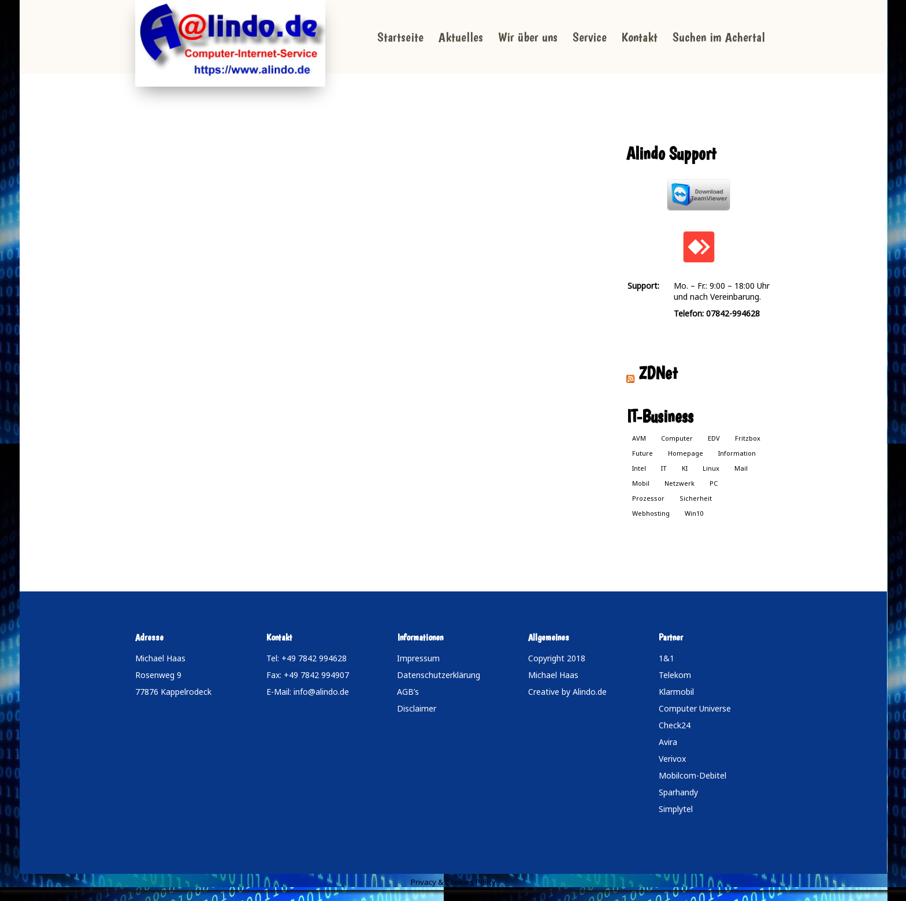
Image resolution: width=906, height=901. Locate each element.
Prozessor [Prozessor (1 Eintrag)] (648, 498)
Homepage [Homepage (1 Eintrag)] (685, 453)
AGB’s (408, 691)
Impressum (418, 658)
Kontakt (640, 37)
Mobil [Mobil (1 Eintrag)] (640, 483)
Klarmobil (676, 691)
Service (590, 37)
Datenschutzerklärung (438, 674)
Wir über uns (528, 37)
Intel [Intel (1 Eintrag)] (639, 468)
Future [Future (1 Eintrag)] (642, 453)
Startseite (400, 37)
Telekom (675, 674)
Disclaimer (416, 708)
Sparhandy (678, 792)
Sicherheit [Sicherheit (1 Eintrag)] (696, 498)
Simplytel (676, 808)
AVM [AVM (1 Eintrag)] (639, 438)
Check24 (674, 725)
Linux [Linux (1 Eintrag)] (711, 468)
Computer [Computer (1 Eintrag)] (677, 438)
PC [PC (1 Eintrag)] (714, 483)
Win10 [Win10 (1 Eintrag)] (694, 513)
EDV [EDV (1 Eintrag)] (714, 438)
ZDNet (658, 373)
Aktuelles (461, 37)
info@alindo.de (321, 691)
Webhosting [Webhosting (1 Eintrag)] (651, 513)
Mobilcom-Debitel (692, 775)
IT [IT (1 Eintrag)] (664, 468)
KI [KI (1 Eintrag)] (685, 468)
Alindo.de (590, 691)
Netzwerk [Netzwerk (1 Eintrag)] (679, 483)
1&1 (666, 658)
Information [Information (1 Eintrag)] (737, 453)
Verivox (672, 758)
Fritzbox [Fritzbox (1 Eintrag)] (747, 438)
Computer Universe (695, 708)
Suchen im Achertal (719, 37)
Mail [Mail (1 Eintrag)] (741, 468)
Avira (668, 741)
